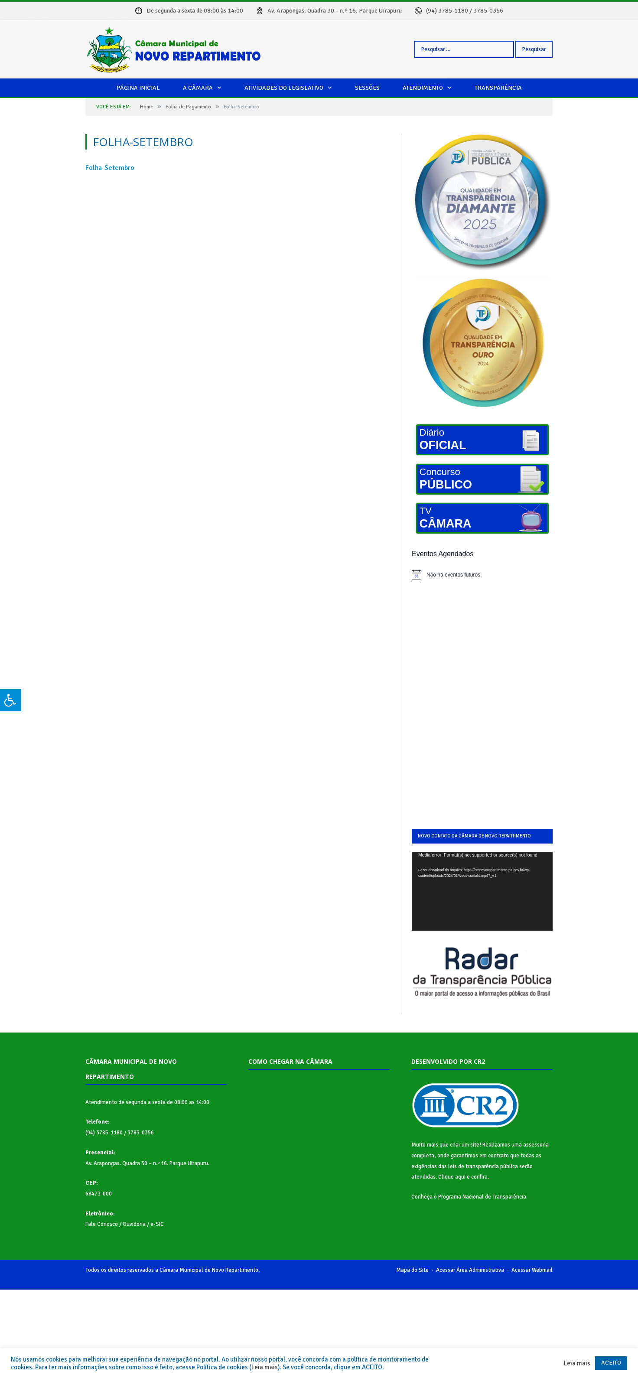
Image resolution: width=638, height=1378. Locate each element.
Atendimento (423, 87)
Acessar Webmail (532, 1270)
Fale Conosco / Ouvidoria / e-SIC (124, 1224)
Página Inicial (138, 87)
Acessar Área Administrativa (470, 1270)
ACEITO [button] (611, 1362)
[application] (482, 891)
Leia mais (264, 1367)
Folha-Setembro (109, 167)
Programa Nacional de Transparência (482, 1196)
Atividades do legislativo (283, 87)
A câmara (198, 87)
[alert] (482, 575)
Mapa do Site (412, 1270)
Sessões (367, 87)
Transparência (498, 87)
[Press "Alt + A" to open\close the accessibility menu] (10, 700)
